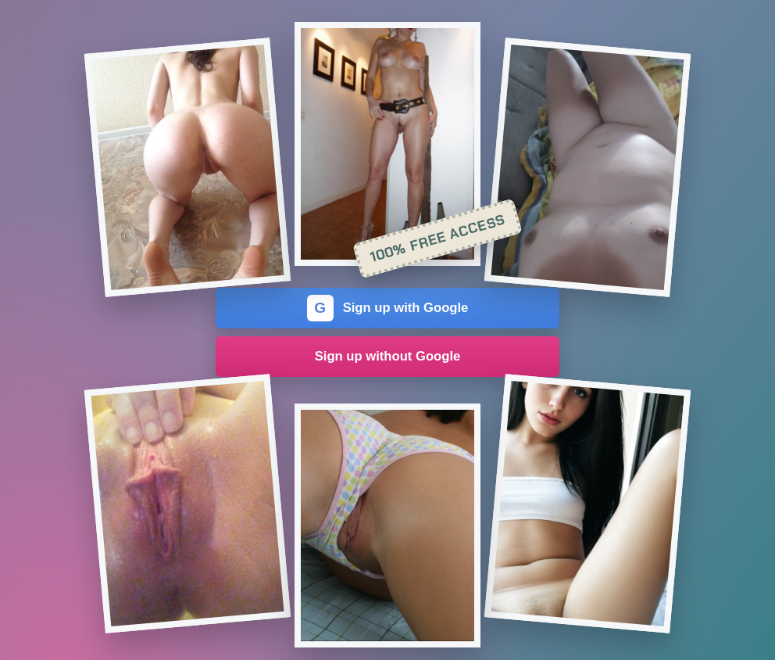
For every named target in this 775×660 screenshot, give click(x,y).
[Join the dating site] (187, 167)
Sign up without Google (388, 356)
